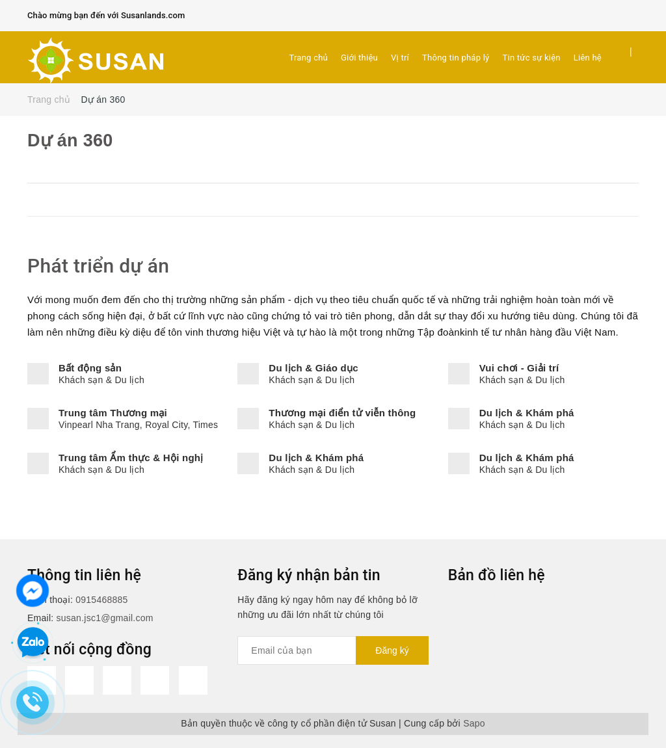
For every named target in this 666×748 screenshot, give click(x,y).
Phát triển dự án (98, 265)
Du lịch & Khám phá (526, 413)
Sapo (474, 723)
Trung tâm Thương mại (113, 413)
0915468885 (101, 599)
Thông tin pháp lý (455, 57)
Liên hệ (588, 57)
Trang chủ (308, 57)
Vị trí (400, 57)
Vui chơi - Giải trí (519, 368)
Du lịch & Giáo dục (313, 368)
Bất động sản (90, 368)
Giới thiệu (359, 57)
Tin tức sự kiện (532, 57)
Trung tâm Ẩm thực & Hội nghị (131, 457)
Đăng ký (391, 650)
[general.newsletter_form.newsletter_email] (332, 650)
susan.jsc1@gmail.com (105, 618)
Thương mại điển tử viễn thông (342, 413)
